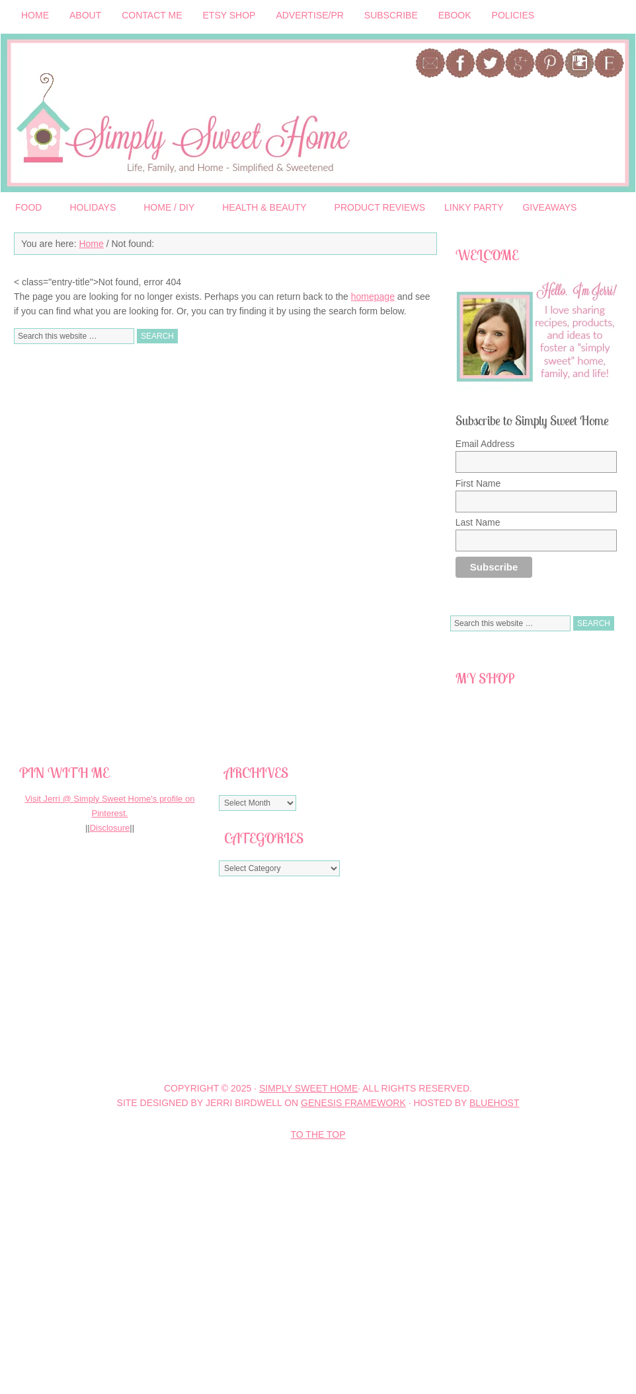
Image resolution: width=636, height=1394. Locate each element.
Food (28, 209)
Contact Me (152, 15)
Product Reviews (380, 207)
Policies (513, 17)
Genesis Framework (353, 1103)
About (85, 15)
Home (35, 15)
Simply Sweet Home (199, 113)
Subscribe (391, 15)
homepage (373, 296)
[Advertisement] (201, 978)
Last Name (478, 522)
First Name (478, 483)
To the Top (318, 1134)
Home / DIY (169, 209)
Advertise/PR (309, 15)
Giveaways (549, 207)
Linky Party (473, 207)
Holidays (92, 209)
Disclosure (110, 828)
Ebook (454, 15)
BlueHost (494, 1103)
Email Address (485, 443)
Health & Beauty (264, 209)
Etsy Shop (229, 15)
